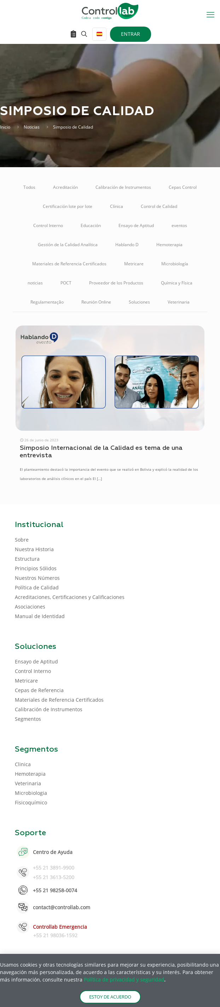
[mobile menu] (210, 14)
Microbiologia (31, 793)
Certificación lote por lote (67, 206)
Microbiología (174, 264)
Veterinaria (179, 302)
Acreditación (65, 187)
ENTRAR (130, 33)
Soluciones (139, 302)
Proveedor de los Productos (116, 283)
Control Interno (48, 225)
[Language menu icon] (99, 34)
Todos (29, 187)
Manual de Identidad (40, 616)
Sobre (22, 539)
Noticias (32, 127)
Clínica (116, 206)
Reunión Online (96, 302)
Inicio (5, 127)
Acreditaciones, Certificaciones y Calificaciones (70, 597)
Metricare (134, 264)
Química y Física (176, 283)
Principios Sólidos (36, 568)
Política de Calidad (37, 587)
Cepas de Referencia (39, 690)
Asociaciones (30, 606)
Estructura (27, 558)
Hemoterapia (169, 245)
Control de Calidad (159, 206)
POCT (65, 283)
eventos (179, 225)
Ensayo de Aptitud (136, 225)
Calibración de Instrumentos (123, 187)
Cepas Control (183, 187)
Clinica (23, 764)
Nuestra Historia (34, 549)
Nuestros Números (37, 578)
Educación (91, 225)
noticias (35, 283)
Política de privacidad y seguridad (124, 979)
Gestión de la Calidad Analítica (68, 245)
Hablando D (127, 245)
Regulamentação (47, 302)
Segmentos (28, 718)
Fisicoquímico (31, 802)
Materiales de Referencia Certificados (69, 264)
